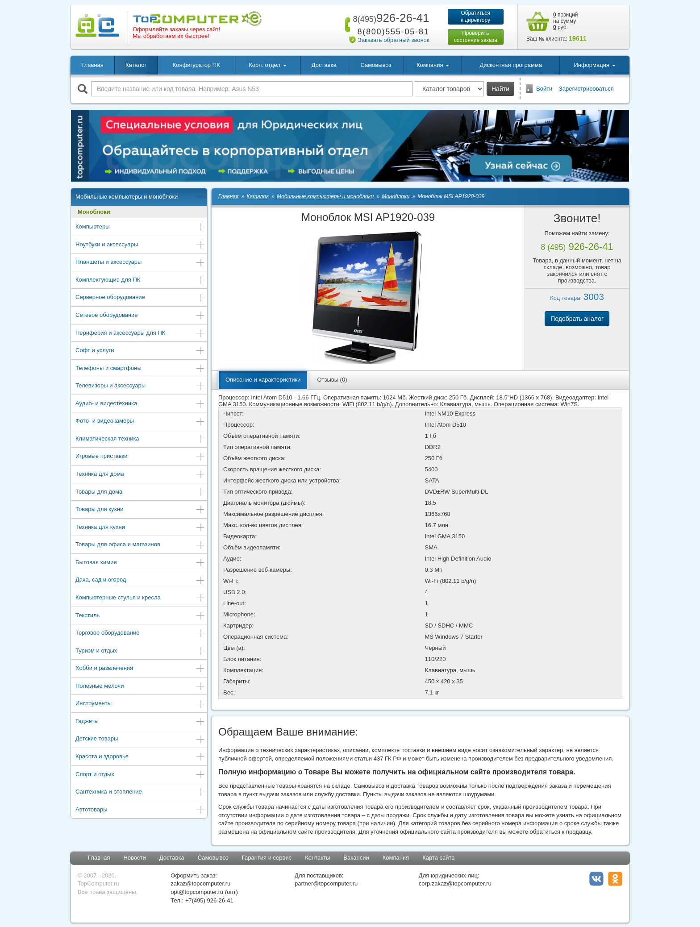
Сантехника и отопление (140, 792)
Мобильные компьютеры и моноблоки (140, 197)
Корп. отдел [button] (267, 65)
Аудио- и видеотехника (140, 404)
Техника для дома (140, 474)
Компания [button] (433, 65)
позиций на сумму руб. (565, 21)
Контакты (317, 857)
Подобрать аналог (577, 318)
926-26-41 (389, 18)
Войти (544, 88)
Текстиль (140, 616)
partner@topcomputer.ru (326, 883)
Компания (396, 857)
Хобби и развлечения (140, 669)
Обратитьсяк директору (475, 16)
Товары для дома (140, 492)
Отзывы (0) (332, 379)
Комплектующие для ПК (140, 280)
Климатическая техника (140, 439)
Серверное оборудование (140, 298)
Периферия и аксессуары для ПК (140, 333)
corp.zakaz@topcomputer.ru (455, 883)
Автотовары (140, 810)
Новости (134, 857)
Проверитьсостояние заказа (475, 36)
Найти (500, 88)
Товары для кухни (140, 510)
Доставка (324, 65)
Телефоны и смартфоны (140, 369)
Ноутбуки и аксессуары (140, 245)
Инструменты (140, 704)
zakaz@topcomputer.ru (200, 883)
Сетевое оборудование (140, 316)
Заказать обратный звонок (393, 40)
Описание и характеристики (262, 379)
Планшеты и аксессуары (140, 262)
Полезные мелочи (140, 686)
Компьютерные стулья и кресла (140, 598)
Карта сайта (438, 857)
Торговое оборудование (140, 633)
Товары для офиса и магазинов (140, 545)
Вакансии (356, 857)
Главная (92, 65)
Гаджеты (140, 722)
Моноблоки (94, 211)
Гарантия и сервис (267, 857)
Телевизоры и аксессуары (140, 386)
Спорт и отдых (140, 775)
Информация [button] (594, 65)
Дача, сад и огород (140, 580)
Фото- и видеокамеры (140, 421)
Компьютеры (140, 227)
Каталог (135, 65)
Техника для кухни (140, 528)
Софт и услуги (140, 351)
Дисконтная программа (510, 65)
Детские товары (140, 739)
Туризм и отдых (140, 651)
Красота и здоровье (140, 757)
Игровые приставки (140, 457)
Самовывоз (375, 65)
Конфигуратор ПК (196, 65)
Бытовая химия (140, 563)
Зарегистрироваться (586, 88)
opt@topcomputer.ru (197, 892)
